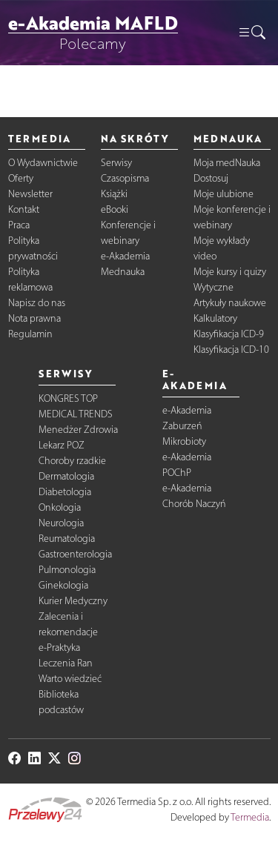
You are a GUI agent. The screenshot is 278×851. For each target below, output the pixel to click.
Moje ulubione (223, 194)
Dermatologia (66, 476)
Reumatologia (67, 538)
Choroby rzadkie (72, 460)
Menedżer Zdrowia (78, 429)
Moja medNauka (226, 162)
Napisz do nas (36, 303)
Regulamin (30, 334)
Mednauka (123, 271)
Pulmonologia (67, 569)
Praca (19, 225)
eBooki (114, 209)
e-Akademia (125, 256)
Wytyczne (213, 287)
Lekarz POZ (62, 445)
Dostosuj (210, 178)
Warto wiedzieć (70, 678)
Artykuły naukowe (229, 303)
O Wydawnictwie (43, 162)
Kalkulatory (215, 318)
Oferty (20, 178)
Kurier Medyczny (73, 601)
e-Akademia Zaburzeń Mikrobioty (186, 426)
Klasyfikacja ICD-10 (231, 349)
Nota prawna (34, 318)
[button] (251, 32)
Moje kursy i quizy (229, 271)
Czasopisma (125, 178)
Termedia (250, 817)
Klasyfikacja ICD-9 (228, 334)
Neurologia (61, 523)
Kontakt (23, 209)
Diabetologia (65, 492)
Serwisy (116, 162)
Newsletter (30, 194)
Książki (114, 194)
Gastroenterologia (75, 554)
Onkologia (60, 507)
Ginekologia (63, 585)
